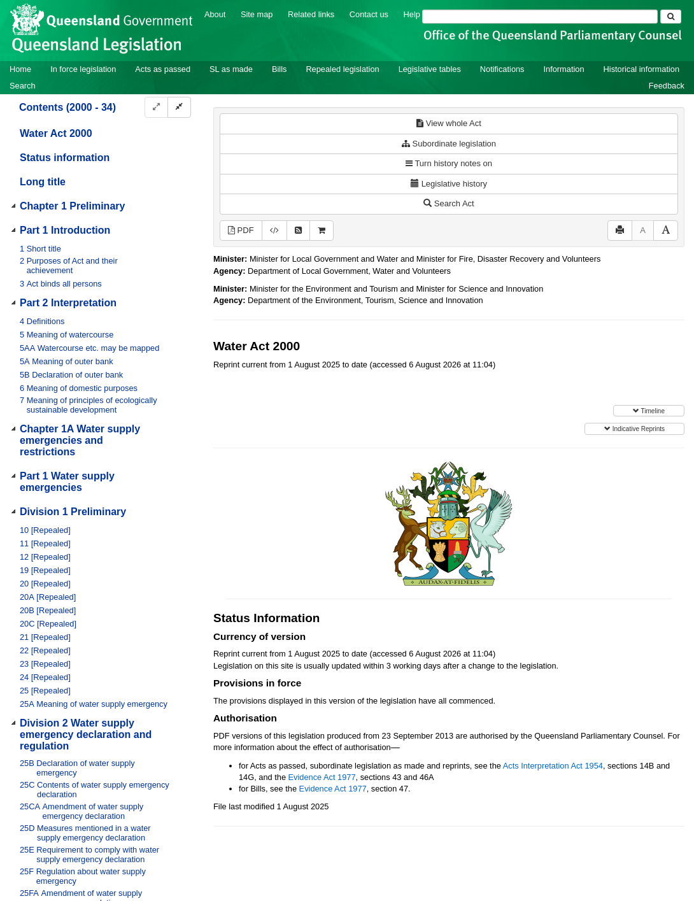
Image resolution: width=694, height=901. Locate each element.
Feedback (666, 85)
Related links (311, 14)
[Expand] (156, 107)
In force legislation (83, 69)
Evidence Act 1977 (322, 777)
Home (20, 69)
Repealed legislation (342, 69)
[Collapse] (179, 107)
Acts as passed (162, 69)
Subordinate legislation (449, 143)
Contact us (369, 14)
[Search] (540, 17)
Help (412, 14)
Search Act (448, 203)
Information (564, 69)
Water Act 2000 (56, 133)
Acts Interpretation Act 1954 (553, 765)
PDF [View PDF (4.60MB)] (241, 230)
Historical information (641, 69)
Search (23, 85)
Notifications (502, 69)
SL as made (231, 69)
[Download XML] (274, 230)
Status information (65, 157)
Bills (279, 69)
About (214, 14)
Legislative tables (430, 69)
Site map (257, 14)
